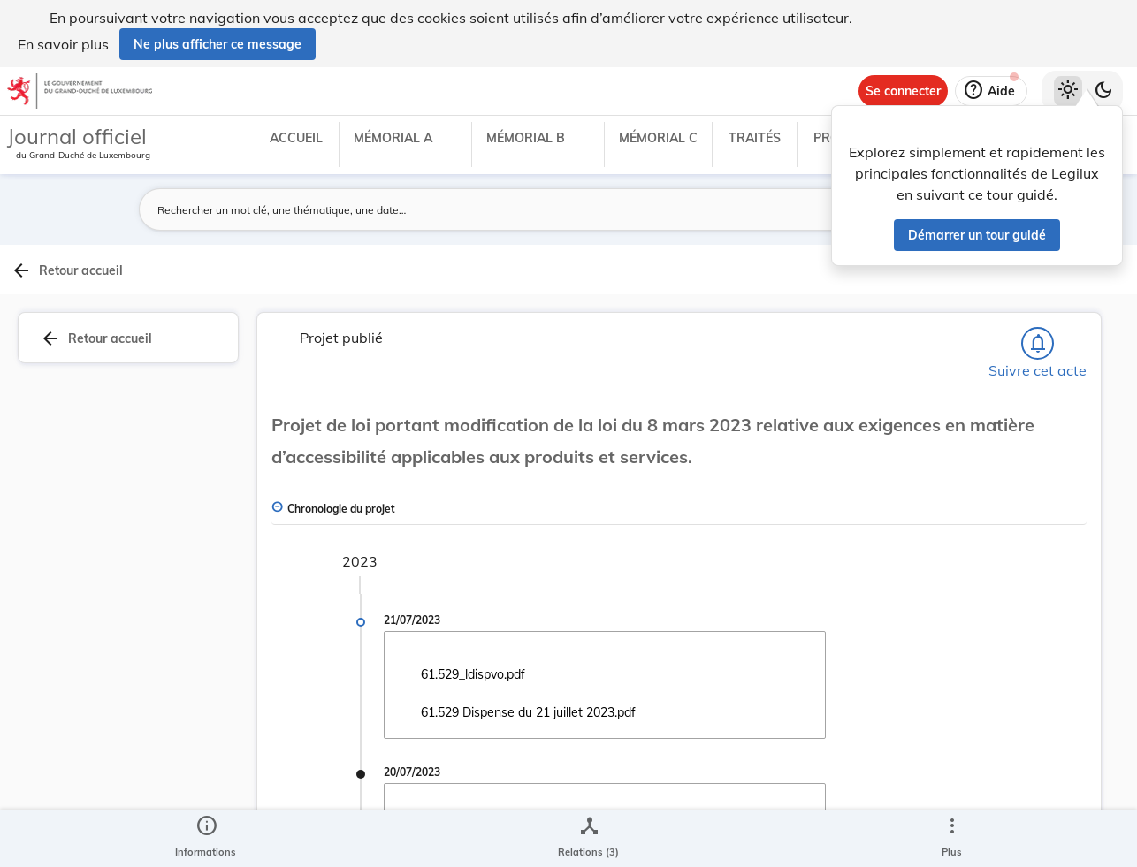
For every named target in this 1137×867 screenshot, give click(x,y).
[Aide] (991, 91)
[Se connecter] (903, 91)
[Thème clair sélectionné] (1068, 91)
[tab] (1080, 308)
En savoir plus (63, 44)
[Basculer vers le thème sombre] (1103, 91)
